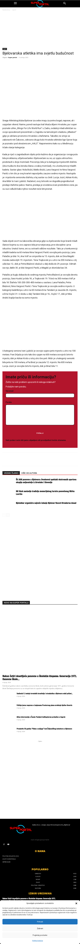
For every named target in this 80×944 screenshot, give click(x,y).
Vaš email (40, 393)
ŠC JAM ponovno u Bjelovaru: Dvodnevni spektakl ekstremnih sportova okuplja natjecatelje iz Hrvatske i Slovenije (46, 481)
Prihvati (40, 922)
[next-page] (7, 515)
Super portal (12, 57)
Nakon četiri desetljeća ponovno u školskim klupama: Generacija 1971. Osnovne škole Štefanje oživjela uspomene (29, 899)
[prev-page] (4, 515)
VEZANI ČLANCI (11, 473)
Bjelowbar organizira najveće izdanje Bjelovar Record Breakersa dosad (46, 503)
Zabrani (40, 928)
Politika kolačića (37, 941)
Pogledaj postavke (40, 935)
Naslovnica (6, 10)
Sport (14, 10)
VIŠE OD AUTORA (29, 473)
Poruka (40, 413)
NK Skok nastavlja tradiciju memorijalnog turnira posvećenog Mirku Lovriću (45, 493)
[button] (76, 903)
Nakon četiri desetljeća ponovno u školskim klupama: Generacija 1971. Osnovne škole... (39, 677)
